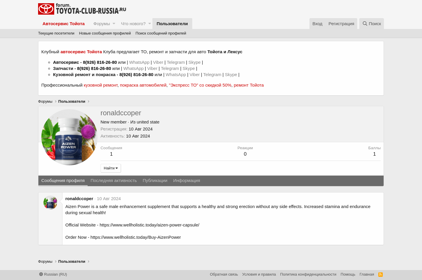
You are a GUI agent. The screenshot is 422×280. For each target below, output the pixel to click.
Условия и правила (259, 274)
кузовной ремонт (101, 85)
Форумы (101, 23)
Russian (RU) (53, 274)
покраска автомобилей (143, 85)
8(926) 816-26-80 (100, 62)
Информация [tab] (186, 180)
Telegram (176, 62)
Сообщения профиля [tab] (63, 180)
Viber (158, 62)
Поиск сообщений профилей (160, 33)
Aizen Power (77, 206)
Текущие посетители (56, 33)
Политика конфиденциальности (308, 274)
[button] (114, 23)
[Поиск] (371, 23)
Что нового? (133, 23)
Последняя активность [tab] (114, 180)
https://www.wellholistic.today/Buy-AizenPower (136, 237)
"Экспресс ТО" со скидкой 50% (200, 85)
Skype (195, 62)
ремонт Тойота (249, 85)
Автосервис (66, 62)
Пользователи (172, 23)
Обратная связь (224, 274)
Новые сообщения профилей (105, 33)
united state (148, 121)
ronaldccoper (79, 198)
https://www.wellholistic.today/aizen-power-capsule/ (149, 224)
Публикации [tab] (155, 180)
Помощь (348, 274)
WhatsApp (140, 62)
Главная (367, 274)
